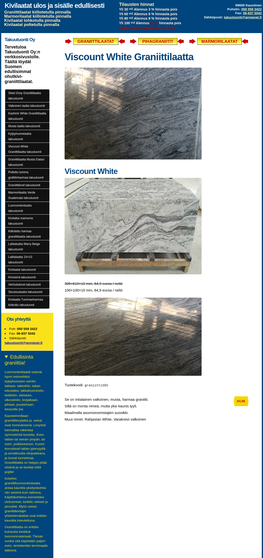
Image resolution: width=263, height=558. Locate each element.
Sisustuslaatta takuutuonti (25, 292)
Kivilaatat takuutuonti (22, 269)
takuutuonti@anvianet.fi (243, 17)
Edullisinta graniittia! (19, 359)
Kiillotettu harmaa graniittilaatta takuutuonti (24, 234)
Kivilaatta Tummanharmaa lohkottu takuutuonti (25, 302)
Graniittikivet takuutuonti (24, 185)
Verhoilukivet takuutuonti (24, 284)
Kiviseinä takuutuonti (22, 277)
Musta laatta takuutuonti (24, 126)
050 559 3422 (251, 9)
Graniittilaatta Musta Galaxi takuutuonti (26, 162)
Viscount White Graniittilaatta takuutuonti (25, 149)
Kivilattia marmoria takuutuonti (20, 221)
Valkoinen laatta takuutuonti (26, 106)
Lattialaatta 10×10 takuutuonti (20, 259)
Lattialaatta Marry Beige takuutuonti (24, 246)
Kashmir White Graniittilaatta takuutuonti (27, 116)
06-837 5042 (252, 13)
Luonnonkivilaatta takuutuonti (20, 208)
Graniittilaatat (95, 41)
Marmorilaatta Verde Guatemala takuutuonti (23, 195)
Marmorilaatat (219, 41)
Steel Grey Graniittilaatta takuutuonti (24, 95)
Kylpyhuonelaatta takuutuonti (19, 136)
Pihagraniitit (157, 41)
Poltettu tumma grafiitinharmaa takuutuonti (26, 174)
